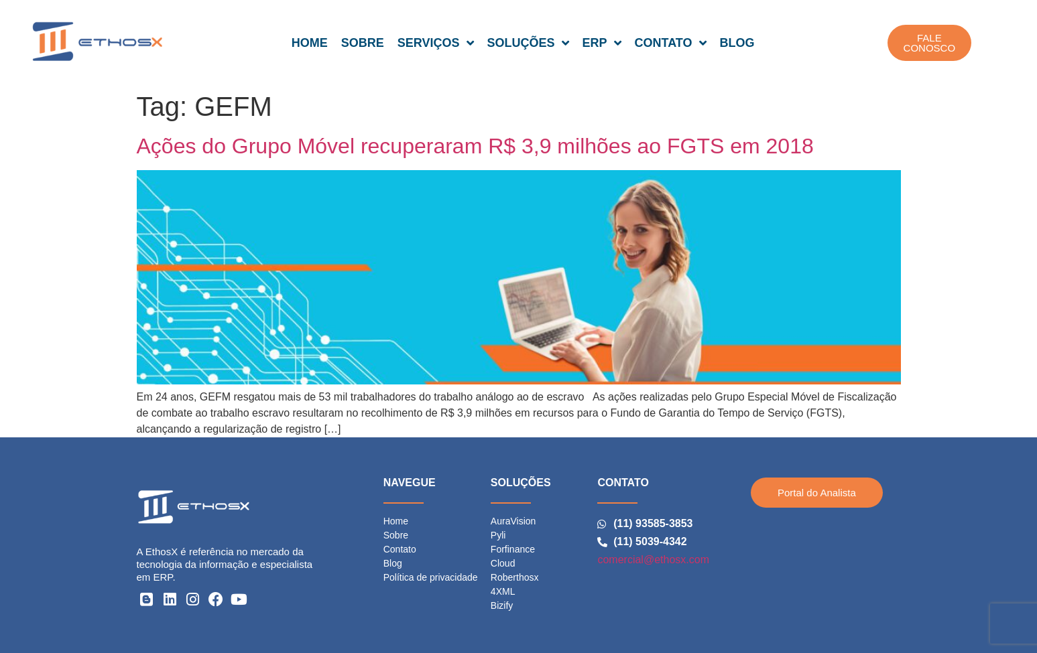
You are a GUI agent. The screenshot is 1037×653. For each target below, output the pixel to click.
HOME (310, 43)
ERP (602, 43)
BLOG (737, 43)
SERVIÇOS (436, 43)
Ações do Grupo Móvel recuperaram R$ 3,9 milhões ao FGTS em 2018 (475, 146)
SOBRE (362, 43)
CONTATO (671, 43)
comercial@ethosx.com (653, 559)
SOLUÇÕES (528, 43)
